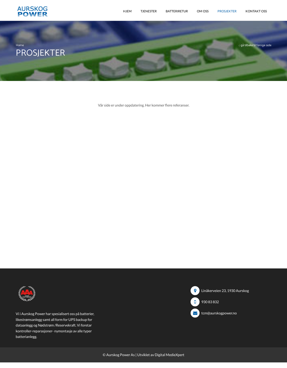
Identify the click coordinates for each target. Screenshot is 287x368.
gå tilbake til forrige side (256, 45)
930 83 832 (210, 302)
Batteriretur (177, 11)
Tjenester (149, 11)
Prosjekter (227, 11)
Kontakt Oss (256, 11)
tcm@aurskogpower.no (219, 313)
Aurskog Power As (120, 355)
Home (20, 45)
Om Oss (203, 11)
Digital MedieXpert (169, 355)
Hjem (127, 11)
